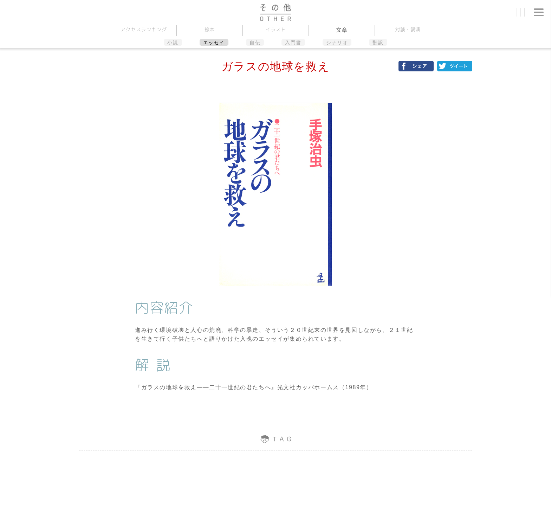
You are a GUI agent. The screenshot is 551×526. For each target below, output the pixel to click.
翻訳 (377, 42)
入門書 (293, 42)
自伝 (254, 42)
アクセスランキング (143, 29)
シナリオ (337, 42)
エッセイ (214, 42)
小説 (172, 42)
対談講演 (407, 29)
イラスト (275, 29)
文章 (341, 30)
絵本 (209, 29)
